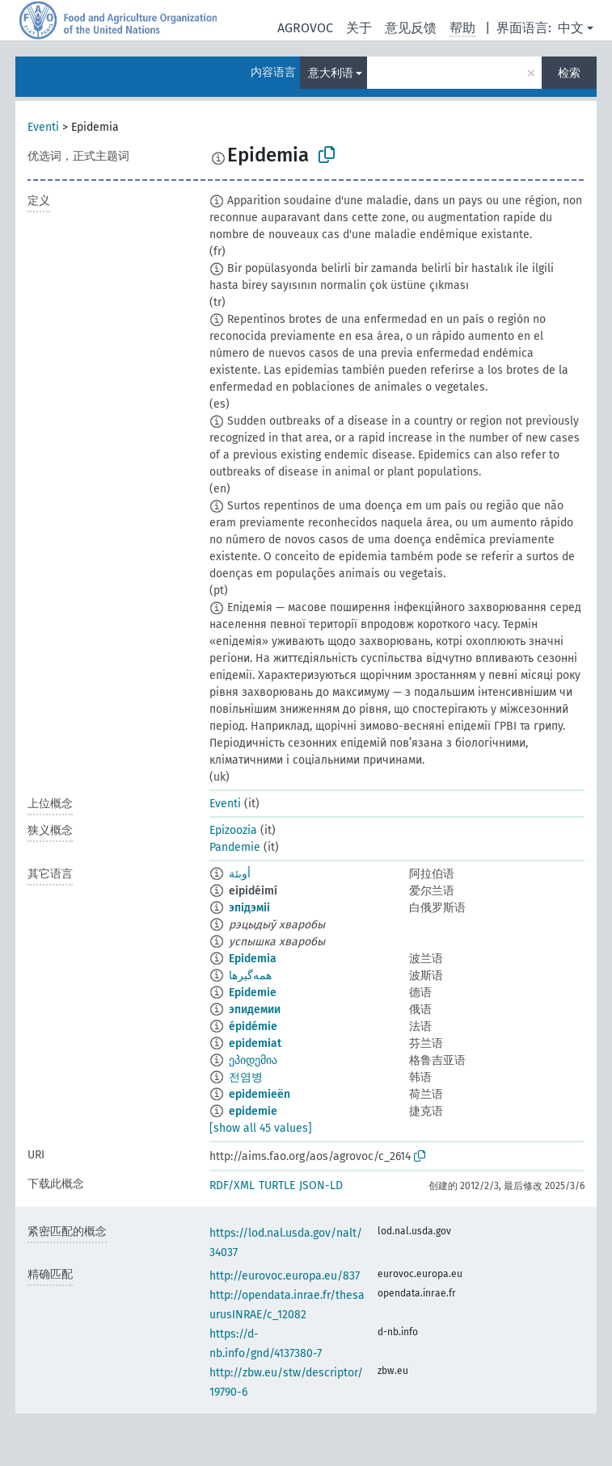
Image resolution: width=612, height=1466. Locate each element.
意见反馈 (411, 28)
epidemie (253, 1111)
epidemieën (259, 1094)
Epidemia (252, 958)
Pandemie (234, 847)
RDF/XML (232, 1185)
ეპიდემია (253, 1060)
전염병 (246, 1077)
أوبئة (240, 874)
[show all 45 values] (260, 1128)
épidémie (253, 1026)
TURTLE (277, 1185)
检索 (569, 73)
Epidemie (252, 992)
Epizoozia (233, 830)
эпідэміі (249, 908)
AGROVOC (305, 28)
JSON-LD (321, 1185)
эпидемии (255, 1009)
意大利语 (330, 73)
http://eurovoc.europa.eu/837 (284, 1276)
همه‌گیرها (250, 975)
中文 (571, 28)
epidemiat (255, 1043)
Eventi (43, 127)
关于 (359, 28)
